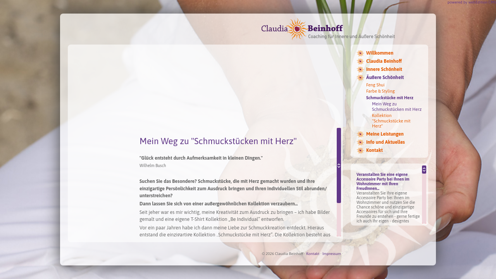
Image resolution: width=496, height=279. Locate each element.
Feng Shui (375, 85)
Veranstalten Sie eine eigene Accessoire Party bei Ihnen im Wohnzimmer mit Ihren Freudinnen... (383, 181)
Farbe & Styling (380, 91)
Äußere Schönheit (385, 77)
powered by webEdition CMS (472, 2)
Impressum (331, 253)
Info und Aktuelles (385, 142)
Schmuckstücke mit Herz (389, 97)
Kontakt (374, 150)
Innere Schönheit (384, 69)
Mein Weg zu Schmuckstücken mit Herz (397, 106)
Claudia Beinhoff (384, 61)
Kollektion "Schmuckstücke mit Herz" (391, 120)
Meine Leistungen (385, 134)
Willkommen (379, 53)
